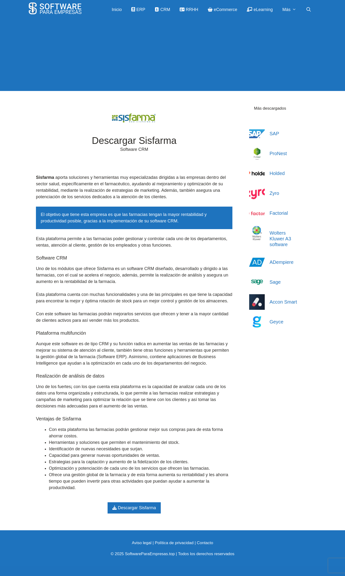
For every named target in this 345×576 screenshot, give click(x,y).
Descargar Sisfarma (134, 507)
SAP (274, 133)
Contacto (205, 543)
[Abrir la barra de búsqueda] (308, 9)
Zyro (274, 193)
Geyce (276, 321)
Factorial (279, 213)
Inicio (117, 9)
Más (291, 9)
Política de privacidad (174, 543)
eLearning (260, 9)
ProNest (278, 153)
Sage (275, 282)
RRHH (189, 9)
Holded (277, 173)
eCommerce (222, 9)
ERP (138, 9)
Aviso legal (141, 543)
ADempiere (281, 262)
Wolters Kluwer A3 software (280, 238)
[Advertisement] (172, 55)
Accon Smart (283, 302)
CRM (162, 9)
